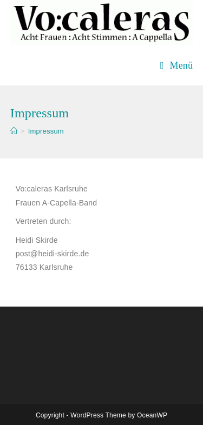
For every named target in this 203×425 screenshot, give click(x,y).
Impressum (46, 131)
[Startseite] (13, 131)
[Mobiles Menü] (176, 65)
